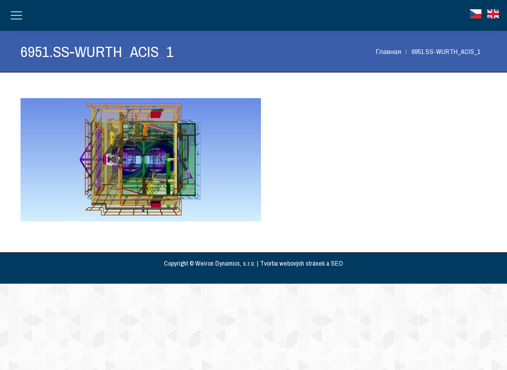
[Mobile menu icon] (16, 15)
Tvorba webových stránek (292, 263)
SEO (337, 263)
